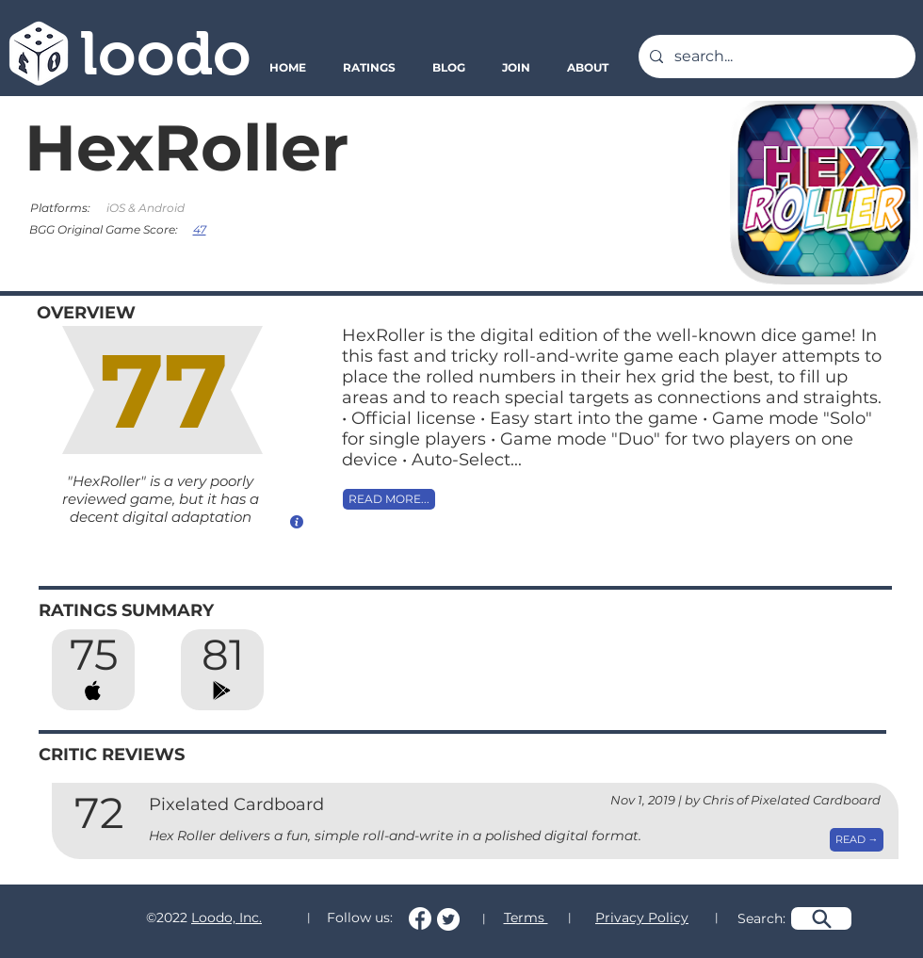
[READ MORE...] (389, 499)
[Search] (821, 918)
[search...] (775, 56)
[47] (201, 229)
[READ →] (856, 840)
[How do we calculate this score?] (296, 521)
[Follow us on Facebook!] (420, 918)
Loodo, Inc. (226, 917)
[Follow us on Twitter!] (448, 919)
